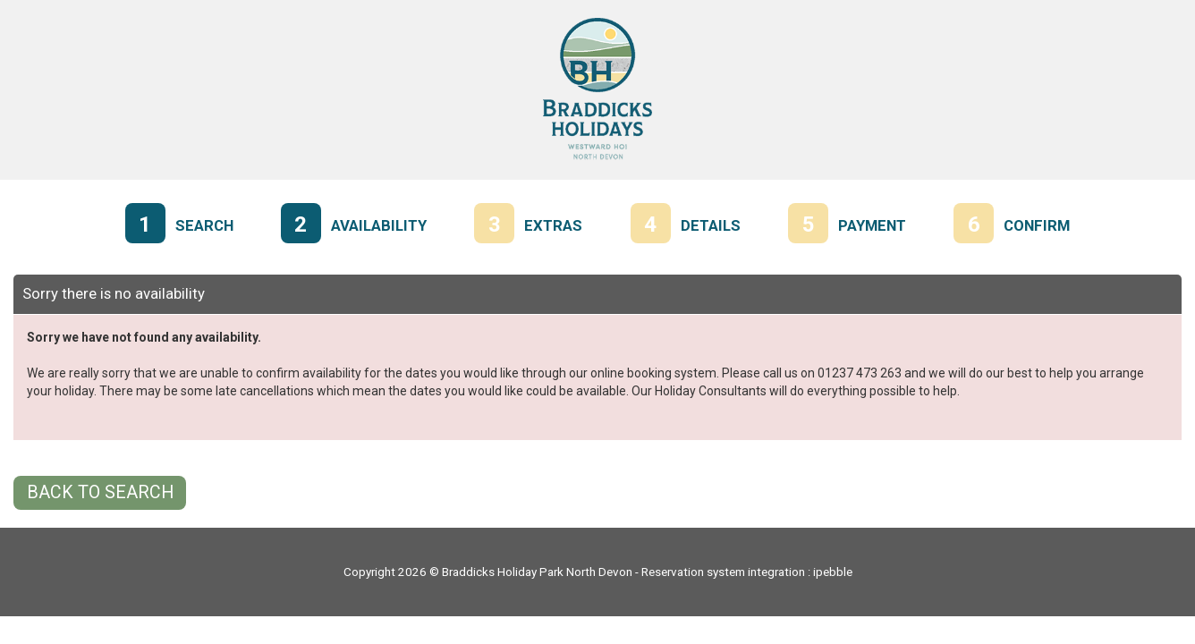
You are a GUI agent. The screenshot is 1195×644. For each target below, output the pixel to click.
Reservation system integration (723, 572)
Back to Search (100, 492)
